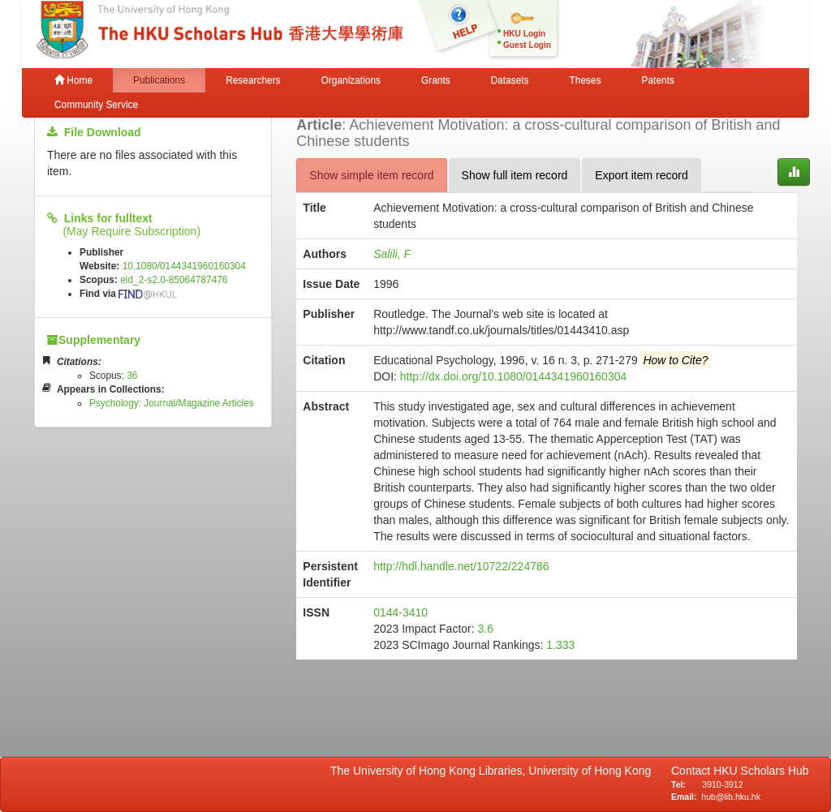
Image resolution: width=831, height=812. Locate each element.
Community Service (96, 104)
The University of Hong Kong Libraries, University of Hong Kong (493, 770)
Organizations (351, 80)
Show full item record (515, 175)
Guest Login (527, 45)
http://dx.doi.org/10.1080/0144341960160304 (513, 376)
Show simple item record (371, 175)
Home (73, 80)
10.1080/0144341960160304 (184, 266)
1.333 (560, 644)
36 (132, 375)
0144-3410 (400, 612)
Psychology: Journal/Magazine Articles (171, 403)
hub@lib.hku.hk (730, 796)
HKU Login (524, 33)
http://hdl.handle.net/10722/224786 (461, 566)
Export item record (641, 175)
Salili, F (392, 253)
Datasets (510, 80)
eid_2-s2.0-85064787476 (173, 280)
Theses (585, 80)
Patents (658, 80)
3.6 (485, 628)
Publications (159, 80)
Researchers (253, 80)
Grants (435, 80)
